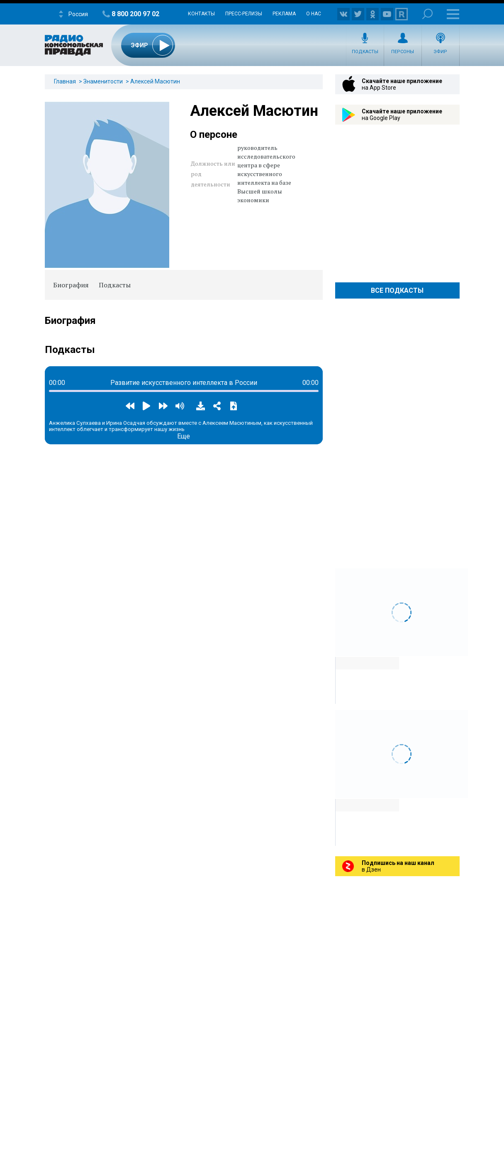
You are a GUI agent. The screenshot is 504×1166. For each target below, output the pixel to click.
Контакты (201, 14)
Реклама (284, 14)
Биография (71, 284)
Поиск (427, 14)
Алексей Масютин (155, 81)
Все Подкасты (397, 290)
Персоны (402, 51)
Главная (65, 81)
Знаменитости (103, 81)
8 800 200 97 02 (135, 14)
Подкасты (365, 51)
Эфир (440, 51)
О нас (313, 14)
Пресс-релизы (243, 14)
